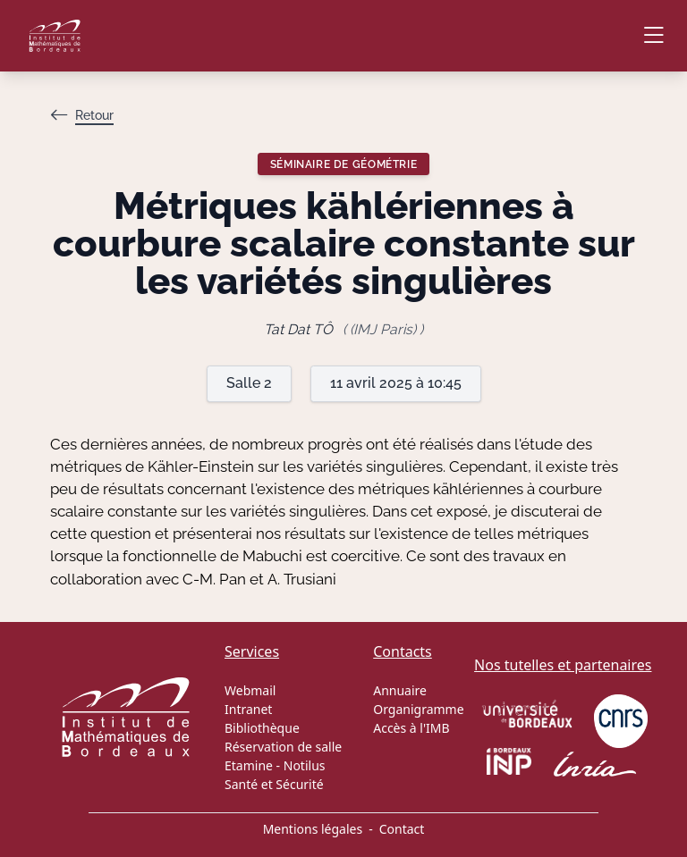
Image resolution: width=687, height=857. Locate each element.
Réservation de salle (283, 746)
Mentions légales (313, 828)
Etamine (249, 765)
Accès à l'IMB (411, 727)
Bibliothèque (262, 727)
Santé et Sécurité (274, 784)
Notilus (305, 765)
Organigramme (418, 709)
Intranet (248, 709)
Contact (402, 828)
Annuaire (400, 690)
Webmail (250, 690)
